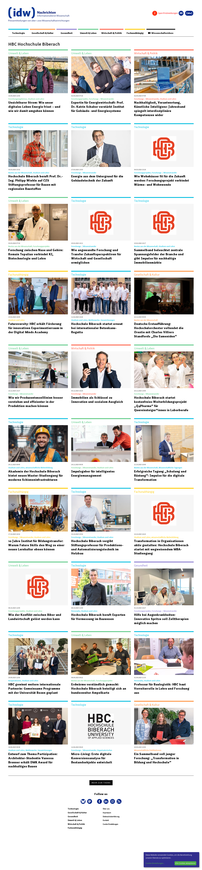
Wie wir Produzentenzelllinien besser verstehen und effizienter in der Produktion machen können (36, 401)
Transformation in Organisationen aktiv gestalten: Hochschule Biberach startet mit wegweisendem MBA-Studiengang (161, 547)
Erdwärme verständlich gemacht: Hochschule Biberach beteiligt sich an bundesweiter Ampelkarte (99, 688)
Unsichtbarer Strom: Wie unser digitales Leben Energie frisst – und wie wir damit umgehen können (34, 106)
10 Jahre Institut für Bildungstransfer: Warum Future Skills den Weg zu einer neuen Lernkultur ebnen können (32, 547)
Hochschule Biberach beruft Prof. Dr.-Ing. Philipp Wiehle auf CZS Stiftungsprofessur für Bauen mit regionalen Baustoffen (36, 182)
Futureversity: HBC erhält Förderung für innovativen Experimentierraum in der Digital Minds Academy (35, 328)
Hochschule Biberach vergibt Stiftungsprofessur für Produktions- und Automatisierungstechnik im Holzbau (97, 547)
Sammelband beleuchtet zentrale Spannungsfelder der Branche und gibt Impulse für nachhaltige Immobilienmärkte (159, 256)
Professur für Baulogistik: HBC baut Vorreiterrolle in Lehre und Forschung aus (162, 688)
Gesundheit (64, 33)
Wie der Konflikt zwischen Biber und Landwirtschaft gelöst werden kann (35, 616)
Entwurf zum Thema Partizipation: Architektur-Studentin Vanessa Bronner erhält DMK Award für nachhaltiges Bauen (33, 760)
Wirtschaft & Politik (109, 33)
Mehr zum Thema (101, 783)
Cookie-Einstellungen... (155, 863)
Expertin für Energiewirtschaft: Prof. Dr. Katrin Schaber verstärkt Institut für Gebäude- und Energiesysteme (98, 106)
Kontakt (106, 820)
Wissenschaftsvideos (160, 33)
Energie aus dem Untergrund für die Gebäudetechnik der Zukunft (97, 178)
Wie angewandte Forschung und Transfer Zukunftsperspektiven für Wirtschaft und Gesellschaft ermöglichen (96, 256)
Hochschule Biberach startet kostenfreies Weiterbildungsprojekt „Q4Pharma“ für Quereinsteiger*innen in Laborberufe (161, 404)
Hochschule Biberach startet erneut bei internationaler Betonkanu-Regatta (97, 328)
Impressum (107, 813)
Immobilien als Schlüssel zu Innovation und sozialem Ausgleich (97, 399)
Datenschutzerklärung (111, 817)
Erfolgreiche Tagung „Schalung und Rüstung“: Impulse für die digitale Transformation (160, 475)
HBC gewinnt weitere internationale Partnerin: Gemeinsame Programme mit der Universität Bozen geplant (34, 688)
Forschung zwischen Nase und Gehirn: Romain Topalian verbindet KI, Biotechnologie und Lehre (36, 254)
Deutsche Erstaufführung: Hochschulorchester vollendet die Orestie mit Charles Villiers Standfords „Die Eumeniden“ (159, 330)
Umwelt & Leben (85, 33)
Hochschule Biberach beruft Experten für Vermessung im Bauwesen (98, 616)
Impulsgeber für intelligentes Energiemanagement (93, 473)
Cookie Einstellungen (110, 824)
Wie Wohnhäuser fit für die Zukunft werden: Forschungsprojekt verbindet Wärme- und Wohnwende (162, 180)
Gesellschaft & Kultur (41, 33)
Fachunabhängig (133, 33)
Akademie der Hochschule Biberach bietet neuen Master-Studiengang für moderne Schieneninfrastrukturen (35, 475)
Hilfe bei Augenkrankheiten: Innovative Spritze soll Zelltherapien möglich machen (161, 619)
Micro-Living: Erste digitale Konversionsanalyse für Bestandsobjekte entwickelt (92, 758)
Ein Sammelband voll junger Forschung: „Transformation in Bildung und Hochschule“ (157, 758)
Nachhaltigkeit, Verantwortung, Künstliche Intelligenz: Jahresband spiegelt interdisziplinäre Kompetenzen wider (160, 108)
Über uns (106, 809)
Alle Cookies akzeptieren (185, 863)
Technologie (17, 33)
